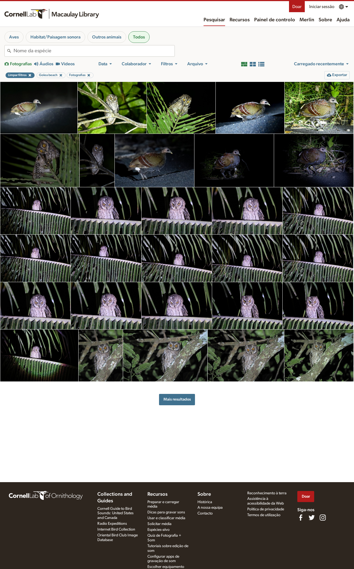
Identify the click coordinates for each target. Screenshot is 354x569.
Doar (296, 6)
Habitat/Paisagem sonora (55, 37)
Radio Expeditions (112, 524)
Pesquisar (214, 19)
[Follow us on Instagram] (322, 517)
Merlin (307, 19)
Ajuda (343, 19)
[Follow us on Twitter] (311, 517)
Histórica (204, 502)
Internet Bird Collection (116, 529)
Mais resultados (177, 399)
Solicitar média (159, 524)
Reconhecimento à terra (267, 493)
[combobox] (94, 50)
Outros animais (106, 37)
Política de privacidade (265, 509)
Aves (14, 37)
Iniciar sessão (321, 6)
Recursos (240, 19)
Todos (139, 37)
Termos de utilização (263, 515)
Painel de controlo (274, 19)
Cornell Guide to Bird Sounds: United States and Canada (115, 513)
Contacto (205, 513)
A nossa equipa (210, 508)
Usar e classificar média (166, 518)
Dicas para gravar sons (166, 512)
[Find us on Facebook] (300, 517)
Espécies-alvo (158, 530)
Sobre (325, 19)
